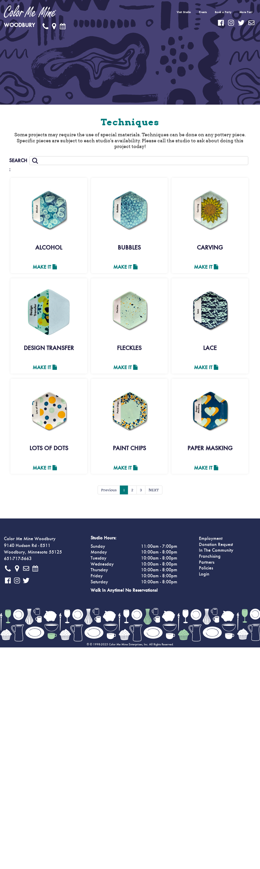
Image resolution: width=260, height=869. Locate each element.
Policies (206, 568)
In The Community (216, 550)
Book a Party (223, 12)
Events (203, 12)
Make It (45, 267)
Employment (210, 538)
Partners (206, 562)
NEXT (154, 490)
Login (204, 574)
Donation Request (216, 544)
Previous (109, 490)
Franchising (210, 556)
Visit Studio (184, 12)
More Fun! (245, 12)
